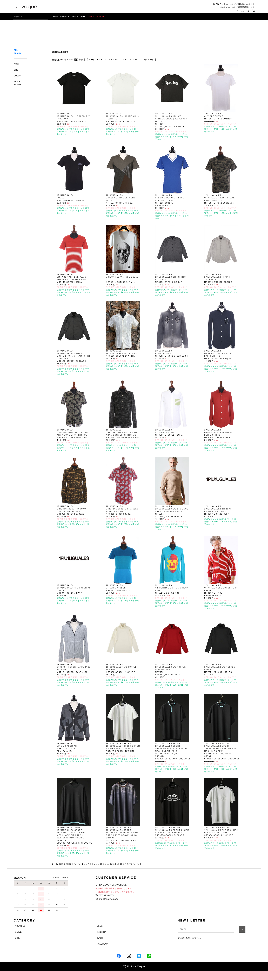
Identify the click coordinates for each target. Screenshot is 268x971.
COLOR (17, 76)
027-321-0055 (104, 895)
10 (116, 59)
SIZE (16, 70)
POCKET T (62, 198)
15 (132, 59)
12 (123, 59)
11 (119, 59)
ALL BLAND (17, 52)
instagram (101, 932)
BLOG (84, 17)
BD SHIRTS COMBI (165, 432)
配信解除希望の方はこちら (191, 938)
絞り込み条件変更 (61, 52)
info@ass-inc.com (107, 899)
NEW (56, 17)
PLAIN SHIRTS (163, 353)
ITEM (74, 17)
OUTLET (101, 17)
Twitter (100, 938)
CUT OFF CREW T (214, 116)
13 (126, 59)
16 (136, 59)
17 (139, 59)
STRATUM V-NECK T (117, 588)
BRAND (64, 17)
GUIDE (18, 932)
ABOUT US (20, 926)
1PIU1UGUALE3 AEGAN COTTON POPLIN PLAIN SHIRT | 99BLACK (73, 356)
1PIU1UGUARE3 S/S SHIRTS (121, 353)
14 (129, 59)
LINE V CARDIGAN (67, 746)
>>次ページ (148, 59)
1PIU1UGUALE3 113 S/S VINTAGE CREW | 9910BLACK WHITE (171, 118)
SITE (17, 938)
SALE (92, 17)
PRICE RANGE (17, 83)
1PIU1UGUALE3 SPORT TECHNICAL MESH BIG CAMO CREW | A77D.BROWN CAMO (122, 832)
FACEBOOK (102, 944)
